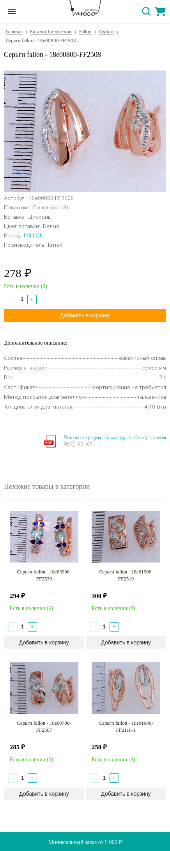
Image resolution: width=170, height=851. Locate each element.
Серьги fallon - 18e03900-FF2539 (44, 575)
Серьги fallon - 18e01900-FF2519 (126, 575)
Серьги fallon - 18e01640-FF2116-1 (126, 726)
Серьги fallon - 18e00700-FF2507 (44, 726)
